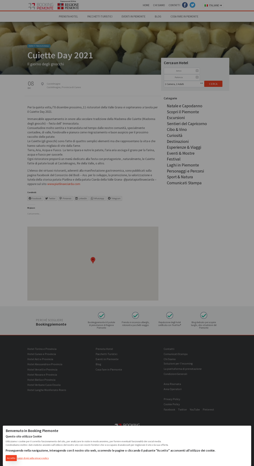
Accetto (11, 458)
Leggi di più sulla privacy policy (33, 458)
